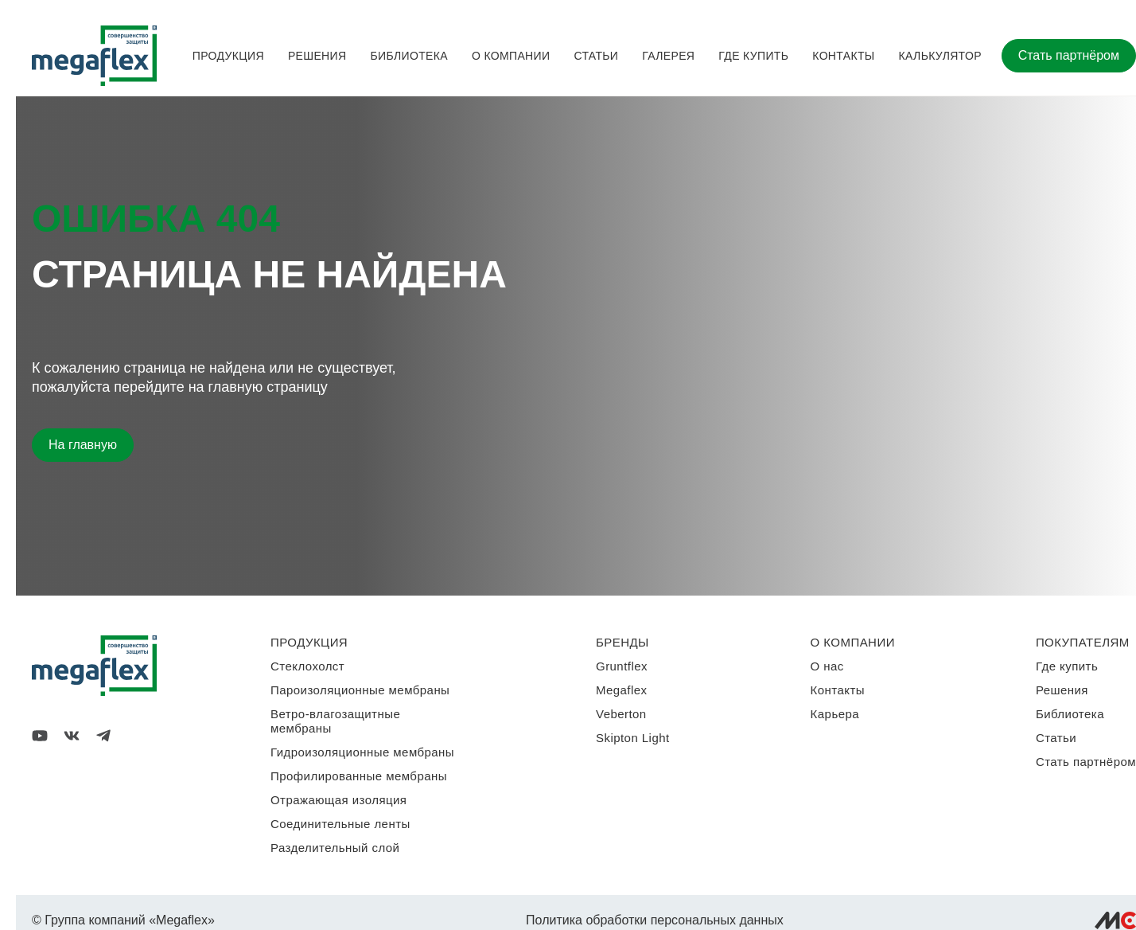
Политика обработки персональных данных (655, 920)
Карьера (835, 714)
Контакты (843, 55)
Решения (317, 55)
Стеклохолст (307, 666)
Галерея (668, 55)
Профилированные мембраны (358, 776)
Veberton (621, 714)
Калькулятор (940, 55)
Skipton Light (633, 737)
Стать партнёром (1068, 55)
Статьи (596, 55)
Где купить (753, 55)
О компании (511, 55)
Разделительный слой (334, 847)
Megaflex (621, 690)
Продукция (228, 55)
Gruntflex (622, 666)
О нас (827, 666)
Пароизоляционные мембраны (359, 690)
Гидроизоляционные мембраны (362, 752)
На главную (83, 444)
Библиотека (408, 55)
